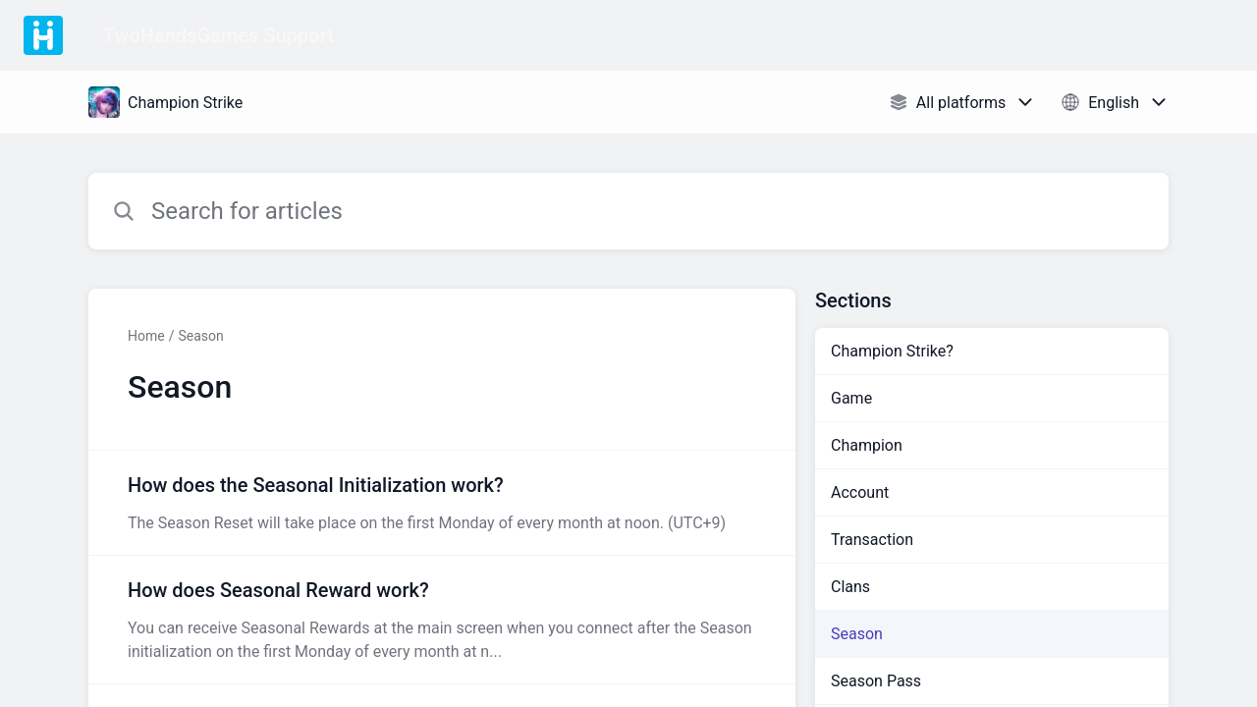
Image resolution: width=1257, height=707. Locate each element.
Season (200, 336)
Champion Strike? (892, 351)
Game (851, 398)
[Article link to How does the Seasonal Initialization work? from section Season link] (442, 502)
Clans (850, 586)
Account (860, 492)
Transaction (872, 539)
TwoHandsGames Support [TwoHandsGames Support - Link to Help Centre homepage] (218, 35)
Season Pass (876, 681)
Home (146, 336)
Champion (866, 445)
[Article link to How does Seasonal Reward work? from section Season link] (442, 619)
